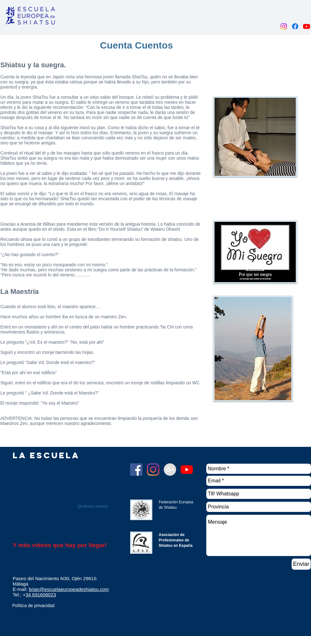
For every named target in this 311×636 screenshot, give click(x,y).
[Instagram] (284, 26)
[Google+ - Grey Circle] (170, 469)
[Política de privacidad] (33, 605)
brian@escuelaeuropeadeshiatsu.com (69, 589)
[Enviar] (301, 564)
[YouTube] (187, 469)
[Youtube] (306, 26)
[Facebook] (295, 26)
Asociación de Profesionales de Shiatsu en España (176, 540)
